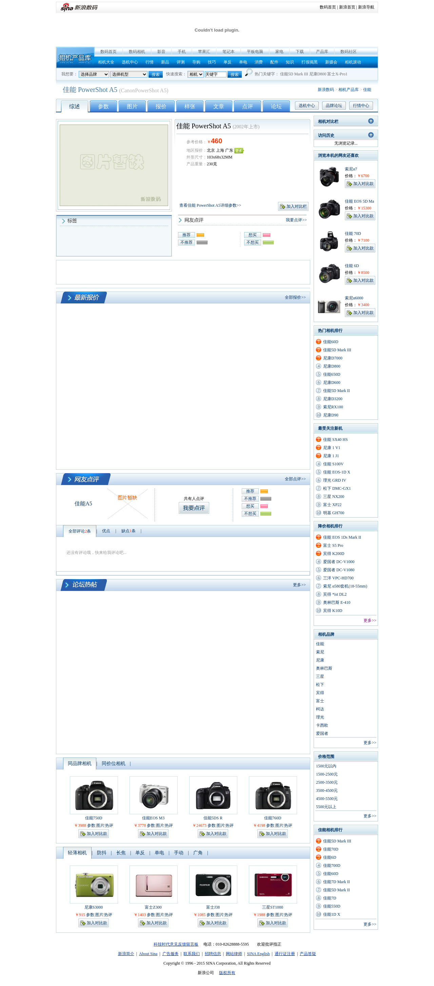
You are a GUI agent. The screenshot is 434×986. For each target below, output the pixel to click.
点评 (247, 106)
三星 (320, 676)
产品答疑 (308, 953)
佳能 (367, 89)
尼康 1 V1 (331, 447)
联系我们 (191, 953)
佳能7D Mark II (336, 881)
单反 (227, 62)
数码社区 (348, 51)
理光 (320, 717)
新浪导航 (366, 7)
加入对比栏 (297, 206)
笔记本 (228, 51)
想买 (253, 234)
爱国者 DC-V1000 (338, 561)
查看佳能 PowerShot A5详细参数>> (210, 205)
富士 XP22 (332, 504)
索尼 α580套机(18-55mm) (345, 586)
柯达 (320, 709)
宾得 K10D (332, 610)
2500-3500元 (327, 782)
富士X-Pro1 (337, 74)
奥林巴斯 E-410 (336, 602)
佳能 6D (352, 265)
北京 (211, 150)
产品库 (322, 51)
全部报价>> (295, 297)
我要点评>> (296, 220)
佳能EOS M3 (153, 818)
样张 (189, 106)
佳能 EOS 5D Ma (359, 201)
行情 (149, 62)
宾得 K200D (333, 553)
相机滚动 (353, 62)
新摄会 (331, 62)
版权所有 (227, 972)
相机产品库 (75, 57)
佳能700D (331, 865)
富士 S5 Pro (333, 545)
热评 (109, 825)
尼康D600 (331, 382)
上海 (220, 150)
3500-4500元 (327, 790)
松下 (320, 684)
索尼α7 (351, 169)
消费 (259, 62)
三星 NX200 (333, 496)
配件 (274, 62)
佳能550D (331, 906)
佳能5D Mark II (336, 390)
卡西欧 (322, 725)
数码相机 (137, 51)
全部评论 (79, 531)
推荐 (186, 234)
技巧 (212, 62)
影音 (161, 51)
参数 (103, 106)
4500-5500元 (327, 798)
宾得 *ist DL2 (335, 594)
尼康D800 (318, 74)
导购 (196, 62)
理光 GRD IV (334, 480)
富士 (320, 701)
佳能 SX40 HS (335, 439)
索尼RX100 (333, 407)
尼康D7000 (332, 358)
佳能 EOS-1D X (336, 472)
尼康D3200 (332, 398)
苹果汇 (204, 51)
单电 (243, 62)
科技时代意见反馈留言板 (176, 944)
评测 (181, 62)
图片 (132, 106)
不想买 (252, 242)
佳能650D (331, 374)
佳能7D (329, 898)
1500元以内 (326, 766)
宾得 (320, 692)
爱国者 (322, 733)
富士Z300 (153, 907)
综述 (74, 106)
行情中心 (361, 105)
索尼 (320, 652)
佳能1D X (331, 914)
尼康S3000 (93, 907)
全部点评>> (295, 479)
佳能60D (330, 341)
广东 (229, 150)
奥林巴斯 (324, 668)
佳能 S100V (333, 464)
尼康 (320, 660)
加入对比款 (97, 833)
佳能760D (272, 818)
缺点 (128, 530)
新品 (165, 62)
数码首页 (328, 7)
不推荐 (186, 242)
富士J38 (213, 907)
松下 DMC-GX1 (337, 488)
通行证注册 (285, 953)
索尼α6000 (354, 298)
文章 (218, 106)
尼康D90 (330, 415)
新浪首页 (347, 7)
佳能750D (93, 818)
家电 (279, 51)
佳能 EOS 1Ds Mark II (342, 537)
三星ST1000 (272, 907)
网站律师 (234, 953)
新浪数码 (326, 89)
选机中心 (130, 62)
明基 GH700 (333, 512)
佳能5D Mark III (294, 74)
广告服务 (170, 953)
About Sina (148, 953)
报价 (161, 106)
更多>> (299, 584)
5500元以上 (326, 806)
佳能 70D (353, 233)
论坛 (276, 106)
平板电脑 (255, 51)
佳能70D (330, 849)
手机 (182, 51)
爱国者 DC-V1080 (338, 570)
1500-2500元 (327, 774)
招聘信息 (213, 953)
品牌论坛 (334, 105)
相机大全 (106, 62)
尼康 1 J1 (331, 455)
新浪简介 (126, 953)
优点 (106, 530)
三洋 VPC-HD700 (338, 578)
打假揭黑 (309, 62)
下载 (300, 51)
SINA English (258, 953)
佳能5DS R (212, 818)
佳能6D (329, 857)
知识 (290, 62)
